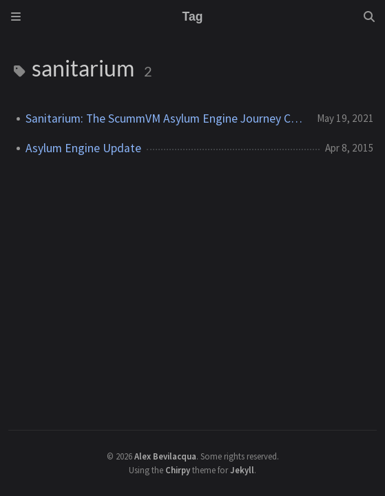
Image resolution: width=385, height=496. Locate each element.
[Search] (369, 16)
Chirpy (177, 469)
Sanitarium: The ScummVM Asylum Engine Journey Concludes (165, 118)
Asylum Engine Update (83, 148)
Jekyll (242, 469)
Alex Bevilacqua (165, 456)
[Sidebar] (16, 16)
